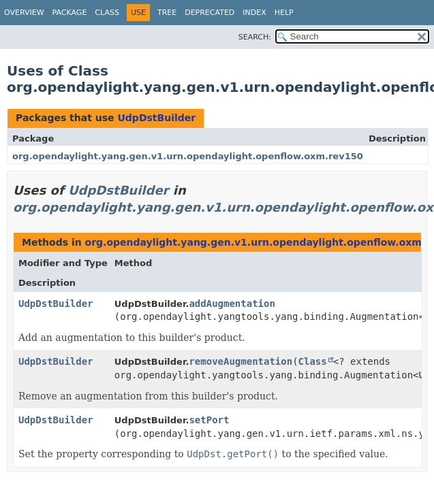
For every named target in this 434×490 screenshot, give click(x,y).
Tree (166, 12)
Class (107, 12)
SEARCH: (254, 37)
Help (284, 12)
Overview (24, 12)
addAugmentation (232, 303)
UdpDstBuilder (156, 117)
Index (254, 12)
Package (69, 12)
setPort (209, 419)
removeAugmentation (240, 361)
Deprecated (209, 12)
